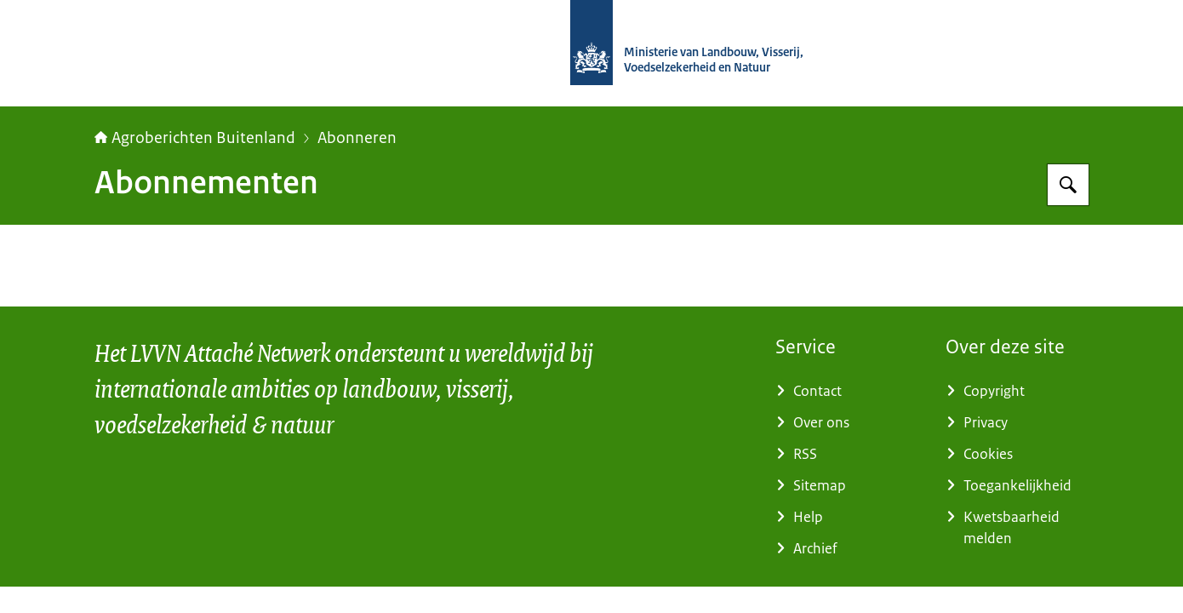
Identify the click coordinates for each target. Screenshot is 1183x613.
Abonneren (357, 138)
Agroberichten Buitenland (194, 138)
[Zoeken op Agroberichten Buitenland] (1068, 184)
